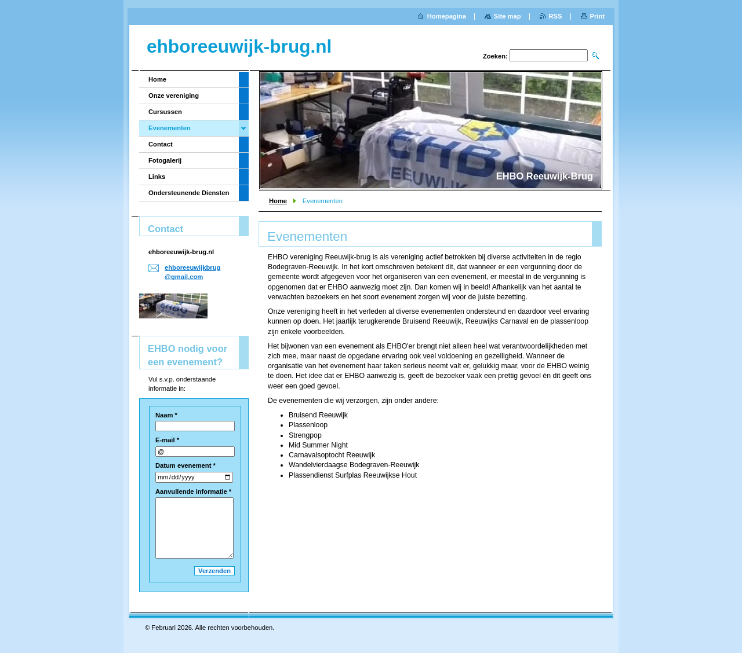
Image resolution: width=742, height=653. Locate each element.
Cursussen (165, 111)
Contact (160, 144)
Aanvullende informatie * (193, 491)
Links (156, 176)
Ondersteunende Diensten (188, 192)
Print (597, 16)
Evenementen (169, 127)
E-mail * (167, 439)
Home (278, 200)
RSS (555, 16)
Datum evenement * (185, 465)
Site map (507, 16)
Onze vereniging (173, 95)
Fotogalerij (164, 160)
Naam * (166, 415)
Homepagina (446, 16)
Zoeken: (495, 56)
